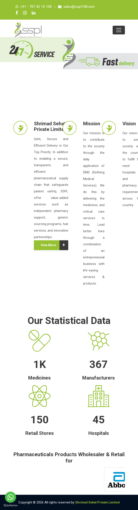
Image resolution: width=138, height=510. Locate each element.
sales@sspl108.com (76, 7)
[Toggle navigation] (119, 30)
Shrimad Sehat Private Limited (97, 502)
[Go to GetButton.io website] (10, 505)
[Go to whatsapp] (10, 497)
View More (54, 245)
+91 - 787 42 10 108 (34, 7)
